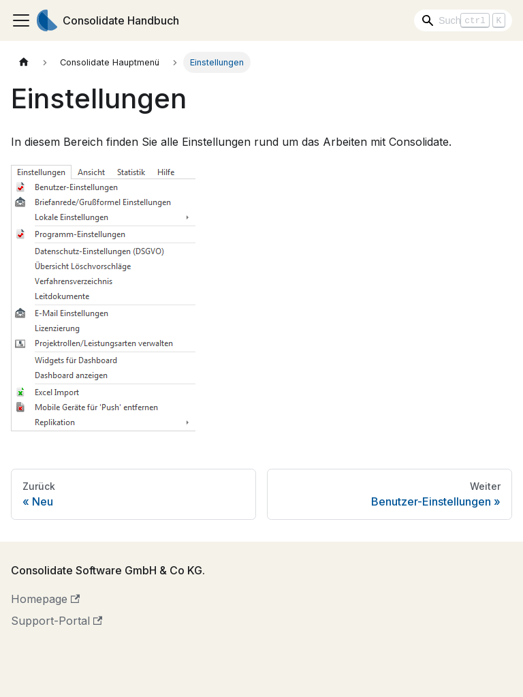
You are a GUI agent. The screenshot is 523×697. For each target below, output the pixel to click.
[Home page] (24, 62)
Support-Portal (56, 621)
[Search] (463, 20)
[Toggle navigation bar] (21, 20)
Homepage (45, 599)
